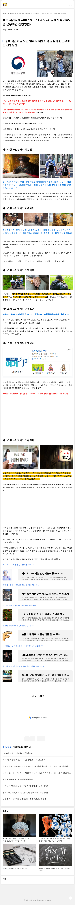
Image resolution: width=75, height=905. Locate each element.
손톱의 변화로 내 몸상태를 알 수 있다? (18, 626)
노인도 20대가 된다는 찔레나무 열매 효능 (19, 605)
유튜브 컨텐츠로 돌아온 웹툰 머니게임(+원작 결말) (25, 786)
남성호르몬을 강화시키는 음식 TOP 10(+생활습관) (23, 646)
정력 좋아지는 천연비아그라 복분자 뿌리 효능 (21, 585)
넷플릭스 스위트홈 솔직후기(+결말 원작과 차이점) (25, 799)
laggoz (49, 900)
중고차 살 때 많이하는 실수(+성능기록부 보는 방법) (23, 666)
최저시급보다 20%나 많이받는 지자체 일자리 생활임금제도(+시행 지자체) (35, 766)
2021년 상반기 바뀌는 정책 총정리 (18, 753)
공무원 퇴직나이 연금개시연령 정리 (18, 779)
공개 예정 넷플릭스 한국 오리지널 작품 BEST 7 (24, 760)
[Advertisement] (37, 412)
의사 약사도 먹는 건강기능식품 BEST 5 (18, 565)
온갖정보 (7, 747)
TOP (70, 898)
